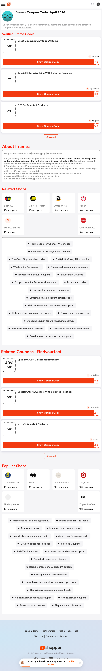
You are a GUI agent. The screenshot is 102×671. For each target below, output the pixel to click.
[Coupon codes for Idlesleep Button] (34, 544)
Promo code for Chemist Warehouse (50, 244)
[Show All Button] (51, 456)
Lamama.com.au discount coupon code (50, 298)
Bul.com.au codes (76, 282)
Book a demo (31, 631)
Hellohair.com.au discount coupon (33, 597)
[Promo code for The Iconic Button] (73, 520)
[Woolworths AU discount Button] (26, 267)
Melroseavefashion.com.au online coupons (50, 305)
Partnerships (48, 631)
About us (38, 636)
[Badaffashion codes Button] (26, 551)
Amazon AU (60, 206)
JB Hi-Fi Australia (38, 206)
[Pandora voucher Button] (29, 528)
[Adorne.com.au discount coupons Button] (65, 551)
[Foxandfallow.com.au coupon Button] (26, 328)
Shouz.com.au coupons (73, 597)
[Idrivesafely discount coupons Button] (33, 274)
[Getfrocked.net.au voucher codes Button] (70, 328)
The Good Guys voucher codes (28, 259)
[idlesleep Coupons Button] (69, 544)
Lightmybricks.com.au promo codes (31, 313)
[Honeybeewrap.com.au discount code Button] (49, 590)
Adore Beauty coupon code (73, 536)
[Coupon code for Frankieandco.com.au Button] (34, 282)
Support (64, 636)
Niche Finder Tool (68, 631)
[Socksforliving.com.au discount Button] (49, 559)
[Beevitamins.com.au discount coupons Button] (49, 336)
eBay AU (8, 206)
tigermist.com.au (89, 504)
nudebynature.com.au (16, 504)
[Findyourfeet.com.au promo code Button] (49, 290)
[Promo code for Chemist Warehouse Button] (49, 244)
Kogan (82, 206)
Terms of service (67, 653)
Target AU (84, 482)
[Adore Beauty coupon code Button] (72, 536)
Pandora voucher (30, 528)
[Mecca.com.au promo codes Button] (63, 528)
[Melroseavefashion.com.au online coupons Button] (49, 305)
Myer (32, 482)
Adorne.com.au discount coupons (66, 551)
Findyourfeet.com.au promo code (50, 290)
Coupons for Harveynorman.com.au (50, 251)
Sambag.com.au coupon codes (50, 574)
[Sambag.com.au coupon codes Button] (49, 574)
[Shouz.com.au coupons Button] (73, 597)
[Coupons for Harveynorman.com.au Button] (49, 251)
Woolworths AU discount (26, 267)
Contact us (52, 636)
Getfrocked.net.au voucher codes (71, 328)
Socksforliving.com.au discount (50, 559)
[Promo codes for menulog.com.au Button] (30, 520)
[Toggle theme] (98, 4)
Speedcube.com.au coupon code (30, 536)
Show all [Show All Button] (51, 137)
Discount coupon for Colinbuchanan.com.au (50, 321)
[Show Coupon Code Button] (48, 62)
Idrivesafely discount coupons (34, 274)
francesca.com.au (64, 482)
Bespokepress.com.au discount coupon (50, 567)
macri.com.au (12, 227)
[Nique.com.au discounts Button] (67, 605)
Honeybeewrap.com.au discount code (50, 590)
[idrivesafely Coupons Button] (71, 274)
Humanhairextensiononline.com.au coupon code (50, 582)
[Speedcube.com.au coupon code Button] (29, 536)
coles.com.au (87, 227)
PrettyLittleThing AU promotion (72, 259)
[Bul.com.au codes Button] (76, 282)
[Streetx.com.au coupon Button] (31, 605)
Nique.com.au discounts (68, 605)
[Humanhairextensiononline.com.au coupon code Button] (49, 582)
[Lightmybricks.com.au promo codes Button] (30, 313)
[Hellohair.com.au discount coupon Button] (32, 597)
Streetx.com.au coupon (32, 605)
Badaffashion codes (27, 551)
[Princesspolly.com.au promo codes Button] (68, 267)
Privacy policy (53, 653)
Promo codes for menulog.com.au (31, 520)
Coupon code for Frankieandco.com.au (36, 282)
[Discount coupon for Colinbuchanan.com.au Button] (49, 321)
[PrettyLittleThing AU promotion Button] (71, 259)
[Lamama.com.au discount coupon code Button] (49, 298)
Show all (51, 456)
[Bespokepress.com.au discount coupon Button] (49, 567)
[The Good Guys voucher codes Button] (27, 259)
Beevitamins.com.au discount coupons (50, 336)
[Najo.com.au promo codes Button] (73, 313)
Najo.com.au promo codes (75, 313)
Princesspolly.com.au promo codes (69, 267)
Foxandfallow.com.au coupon (27, 328)
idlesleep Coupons (70, 544)
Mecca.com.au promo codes (64, 528)
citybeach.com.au (14, 482)
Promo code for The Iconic (73, 520)
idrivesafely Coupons (71, 274)
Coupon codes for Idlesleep (35, 544)
